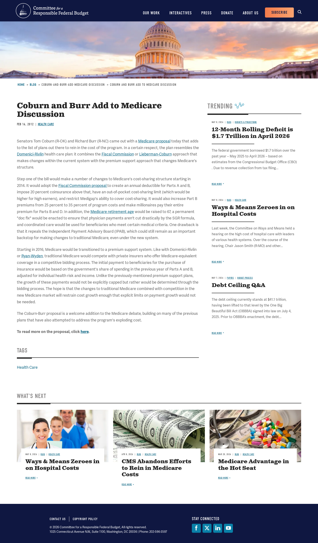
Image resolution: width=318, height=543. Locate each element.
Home (21, 85)
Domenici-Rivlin (30, 154)
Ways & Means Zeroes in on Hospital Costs (253, 211)
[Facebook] (196, 528)
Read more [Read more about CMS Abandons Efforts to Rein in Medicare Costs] (127, 484)
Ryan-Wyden (32, 255)
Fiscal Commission (118, 154)
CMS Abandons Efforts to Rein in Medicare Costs (156, 468)
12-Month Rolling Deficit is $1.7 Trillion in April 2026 (252, 133)
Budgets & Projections (246, 122)
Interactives (180, 12)
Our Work (151, 12)
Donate (227, 12)
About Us (251, 12)
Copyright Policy (85, 519)
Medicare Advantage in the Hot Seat (253, 465)
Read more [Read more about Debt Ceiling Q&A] (217, 333)
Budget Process (245, 278)
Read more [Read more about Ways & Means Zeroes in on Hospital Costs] (217, 261)
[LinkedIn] (217, 528)
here (85, 331)
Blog (33, 85)
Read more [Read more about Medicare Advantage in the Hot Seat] (223, 477)
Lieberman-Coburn (155, 154)
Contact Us (58, 519)
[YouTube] (228, 528)
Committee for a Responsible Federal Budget (52, 10)
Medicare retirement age (112, 211)
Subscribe (279, 12)
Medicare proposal (154, 141)
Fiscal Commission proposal (82, 185)
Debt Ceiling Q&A (238, 285)
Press (206, 12)
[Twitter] (207, 528)
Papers (230, 278)
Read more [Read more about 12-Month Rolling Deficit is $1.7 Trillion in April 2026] (217, 184)
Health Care (46, 124)
